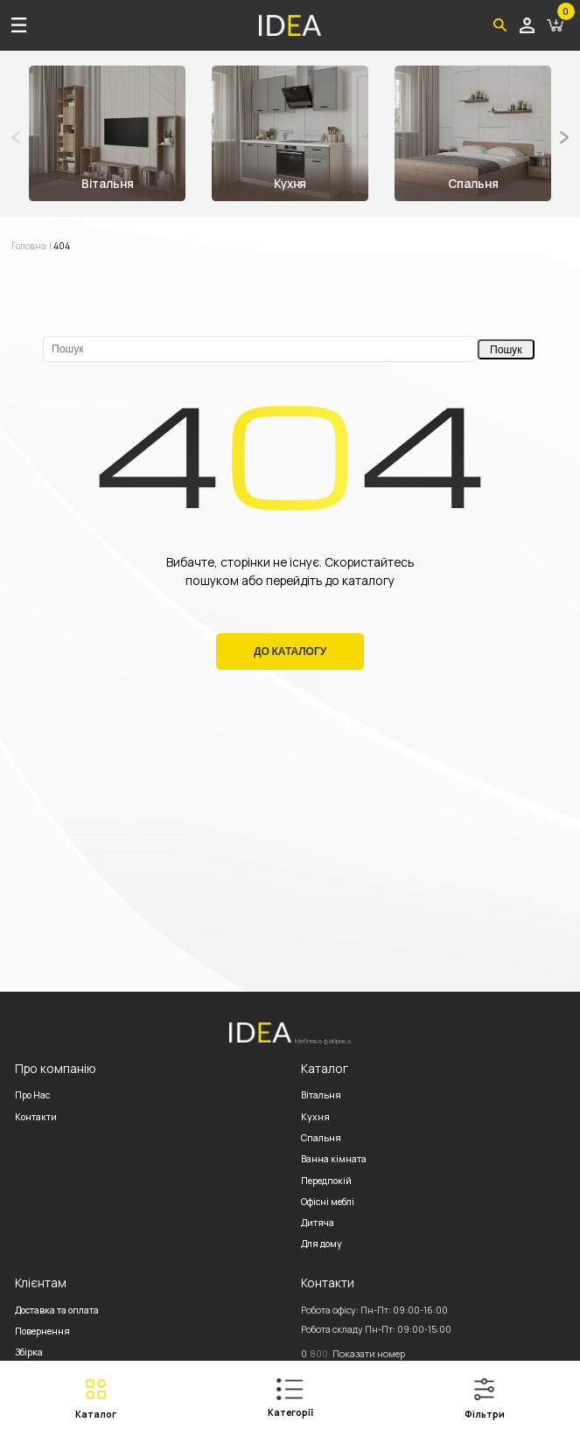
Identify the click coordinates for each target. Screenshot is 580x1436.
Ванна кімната (334, 1159)
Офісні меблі (327, 1202)
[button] (564, 137)
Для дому (321, 1243)
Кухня (315, 1117)
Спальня (321, 1138)
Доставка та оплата (57, 1310)
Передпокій (326, 1181)
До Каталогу (290, 651)
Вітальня (321, 1095)
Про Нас (32, 1095)
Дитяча (317, 1222)
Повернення (42, 1331)
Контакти (36, 1117)
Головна (29, 246)
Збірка (29, 1352)
